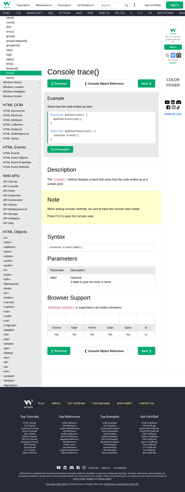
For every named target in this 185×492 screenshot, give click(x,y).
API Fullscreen (12, 195)
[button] (126, 5)
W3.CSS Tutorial (29, 439)
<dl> (5, 362)
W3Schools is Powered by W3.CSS (121, 484)
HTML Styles (10, 138)
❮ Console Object (104, 83)
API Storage (10, 213)
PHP (90, 13)
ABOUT (106, 467)
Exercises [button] (64, 5)
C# (150, 13)
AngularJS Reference (69, 450)
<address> (9, 246)
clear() (10, 17)
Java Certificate (149, 444)
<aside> (8, 260)
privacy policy (104, 479)
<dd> (6, 334)
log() (9, 54)
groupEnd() (13, 45)
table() (10, 59)
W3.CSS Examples (110, 439)
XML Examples (109, 450)
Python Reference (69, 433)
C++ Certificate (149, 447)
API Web (8, 223)
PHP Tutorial (29, 444)
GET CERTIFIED (76, 403)
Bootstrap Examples (110, 441)
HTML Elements (12, 115)
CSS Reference (69, 425)
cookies (90, 479)
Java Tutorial (30, 447)
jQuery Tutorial (29, 452)
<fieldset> (9, 380)
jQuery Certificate (149, 441)
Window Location (13, 86)
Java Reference (70, 447)
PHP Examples (109, 444)
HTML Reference (69, 422)
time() (9, 63)
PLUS (41, 403)
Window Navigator (14, 91)
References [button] (44, 5)
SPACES (56, 403)
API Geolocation (13, 199)
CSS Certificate (149, 425)
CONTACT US (146, 403)
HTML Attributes (12, 120)
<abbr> (7, 242)
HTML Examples (109, 422)
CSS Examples (109, 425)
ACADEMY (120, 467)
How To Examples (110, 431)
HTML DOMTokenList (16, 133)
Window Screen (12, 96)
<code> (7, 316)
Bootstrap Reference (69, 439)
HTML (6, 13)
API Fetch (9, 190)
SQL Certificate (149, 433)
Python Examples (110, 436)
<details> (8, 343)
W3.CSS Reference (69, 436)
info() (9, 50)
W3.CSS (120, 13)
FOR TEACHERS (101, 403)
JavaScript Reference (69, 428)
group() (10, 36)
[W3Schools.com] (28, 405)
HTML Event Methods (16, 166)
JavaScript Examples (109, 428)
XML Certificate (149, 452)
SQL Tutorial (29, 433)
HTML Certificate (149, 422)
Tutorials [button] (23, 5)
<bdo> (7, 279)
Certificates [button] (85, 5)
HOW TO (104, 13)
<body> (7, 288)
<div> (6, 357)
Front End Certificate (149, 431)
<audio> (8, 265)
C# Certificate (149, 450)
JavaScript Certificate (149, 428)
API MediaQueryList (15, 209)
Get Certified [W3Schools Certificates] (153, 5)
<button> (8, 297)
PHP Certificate (149, 439)
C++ (140, 13)
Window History (12, 82)
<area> (7, 251)
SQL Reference (69, 431)
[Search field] (114, 5)
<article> (8, 256)
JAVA (79, 13)
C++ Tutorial (29, 450)
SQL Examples (109, 433)
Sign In (173, 47)
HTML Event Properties (17, 162)
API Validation (11, 218)
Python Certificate (149, 436)
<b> (5, 269)
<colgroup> (10, 325)
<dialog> (8, 352)
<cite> (6, 311)
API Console (10, 186)
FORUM (93, 467)
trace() (10, 72)
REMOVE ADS (173, 114)
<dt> (5, 366)
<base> (7, 274)
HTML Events (11, 153)
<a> (5, 237)
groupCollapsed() (16, 40)
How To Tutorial (29, 431)
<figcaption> (10, 385)
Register (173, 63)
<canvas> (9, 302)
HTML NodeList (12, 129)
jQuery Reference (70, 452)
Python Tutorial (29, 436)
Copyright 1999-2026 (56, 484)
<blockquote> (11, 283)
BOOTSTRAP (165, 13)
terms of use (79, 479)
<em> (6, 371)
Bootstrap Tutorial (29, 441)
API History (10, 204)
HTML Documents (14, 110)
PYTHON (64, 13)
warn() (10, 77)
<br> (6, 293)
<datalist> (9, 329)
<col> (6, 320)
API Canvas (10, 181)
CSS (18, 13)
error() (10, 31)
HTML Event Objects (15, 157)
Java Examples (110, 447)
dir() (8, 26)
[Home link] (7, 5)
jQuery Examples (109, 452)
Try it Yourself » (60, 149)
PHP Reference (69, 441)
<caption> (9, 306)
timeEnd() (12, 68)
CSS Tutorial (29, 425)
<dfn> (6, 348)
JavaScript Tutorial (29, 428)
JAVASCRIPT (35, 13)
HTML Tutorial (29, 422)
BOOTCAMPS (124, 403)
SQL (50, 13)
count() (10, 22)
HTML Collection (13, 124)
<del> (6, 339)
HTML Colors (69, 444)
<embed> (8, 376)
